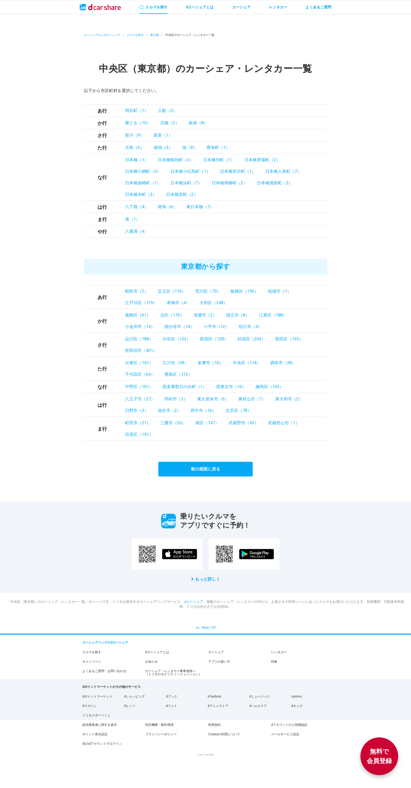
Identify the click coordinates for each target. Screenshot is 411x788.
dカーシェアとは (157, 652)
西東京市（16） (231, 386)
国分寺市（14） (179, 326)
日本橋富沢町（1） (238, 171)
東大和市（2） (289, 398)
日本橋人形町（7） (283, 171)
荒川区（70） (208, 291)
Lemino (296, 696)
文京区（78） (238, 410)
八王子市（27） (140, 398)
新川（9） (134, 135)
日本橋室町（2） (182, 194)
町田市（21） (138, 422)
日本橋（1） (136, 159)
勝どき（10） (138, 122)
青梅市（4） (178, 302)
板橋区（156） (244, 291)
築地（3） (163, 147)
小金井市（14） (140, 326)
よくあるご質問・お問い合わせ (104, 671)
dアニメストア (218, 706)
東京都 (154, 35)
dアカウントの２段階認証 (289, 725)
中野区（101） (139, 386)
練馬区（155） (270, 386)
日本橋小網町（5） (143, 171)
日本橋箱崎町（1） (143, 182)
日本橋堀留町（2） (275, 182)
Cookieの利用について (224, 734)
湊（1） (132, 219)
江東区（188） (273, 315)
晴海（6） (167, 206)
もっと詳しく (207, 579)
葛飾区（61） (138, 315)
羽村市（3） (176, 398)
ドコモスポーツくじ (96, 715)
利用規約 (214, 725)
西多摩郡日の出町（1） (185, 386)
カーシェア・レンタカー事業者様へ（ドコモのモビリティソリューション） (173, 672)
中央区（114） (247, 362)
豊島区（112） (178, 374)
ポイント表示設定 (94, 734)
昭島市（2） (136, 291)
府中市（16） (203, 410)
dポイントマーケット (97, 696)
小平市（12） (216, 326)
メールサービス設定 (285, 734)
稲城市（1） (279, 291)
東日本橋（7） (200, 206)
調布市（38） (283, 362)
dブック (171, 696)
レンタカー (279, 652)
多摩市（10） (210, 362)
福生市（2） (169, 410)
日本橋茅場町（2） (262, 159)
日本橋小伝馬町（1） (190, 171)
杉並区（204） (251, 338)
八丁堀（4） (136, 206)
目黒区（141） (139, 434)
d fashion (214, 696)
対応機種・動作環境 (159, 725)
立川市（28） (175, 362)
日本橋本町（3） (141, 194)
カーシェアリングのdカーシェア (105, 642)
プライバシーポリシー (161, 734)
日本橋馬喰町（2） (229, 182)
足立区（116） (172, 291)
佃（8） (189, 147)
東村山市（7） (252, 398)
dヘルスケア (258, 706)
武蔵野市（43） (243, 422)
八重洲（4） (136, 231)
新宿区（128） (214, 338)
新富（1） (163, 135)
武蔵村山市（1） (284, 422)
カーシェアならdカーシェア (102, 35)
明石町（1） (136, 110)
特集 (274, 661)
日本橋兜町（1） (219, 159)
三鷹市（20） (173, 422)
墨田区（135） (289, 338)
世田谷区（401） (141, 350)
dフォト (171, 706)
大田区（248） (213, 302)
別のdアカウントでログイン (102, 744)
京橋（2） (169, 122)
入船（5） (167, 110)
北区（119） (172, 315)
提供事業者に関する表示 (99, 725)
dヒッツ (129, 706)
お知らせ (151, 661)
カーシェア (216, 652)
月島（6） (134, 147)
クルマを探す (135, 35)
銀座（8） (198, 122)
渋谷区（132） (177, 338)
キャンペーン (91, 661)
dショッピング (134, 696)
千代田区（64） (140, 374)
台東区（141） (139, 362)
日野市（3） (136, 410)
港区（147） (207, 422)
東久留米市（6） (213, 398)
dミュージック (259, 696)
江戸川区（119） (141, 302)
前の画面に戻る (205, 469)
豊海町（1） (218, 147)
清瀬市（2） (205, 315)
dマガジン (89, 706)
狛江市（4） (250, 326)
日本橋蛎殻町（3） (176, 159)
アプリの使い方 (219, 661)
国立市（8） (238, 315)
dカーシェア (193, 602)
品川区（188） (139, 338)
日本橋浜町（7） (186, 182)
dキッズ (296, 706)
